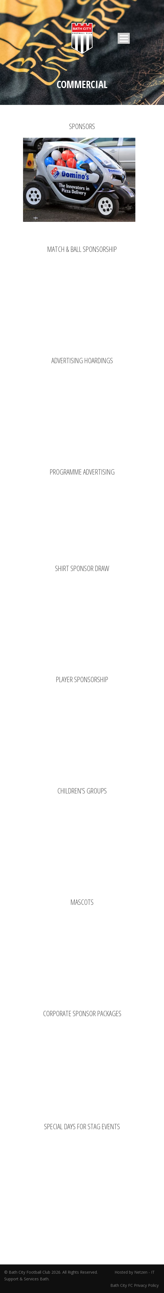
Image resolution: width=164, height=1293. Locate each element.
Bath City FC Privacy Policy (135, 1285)
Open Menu (124, 38)
